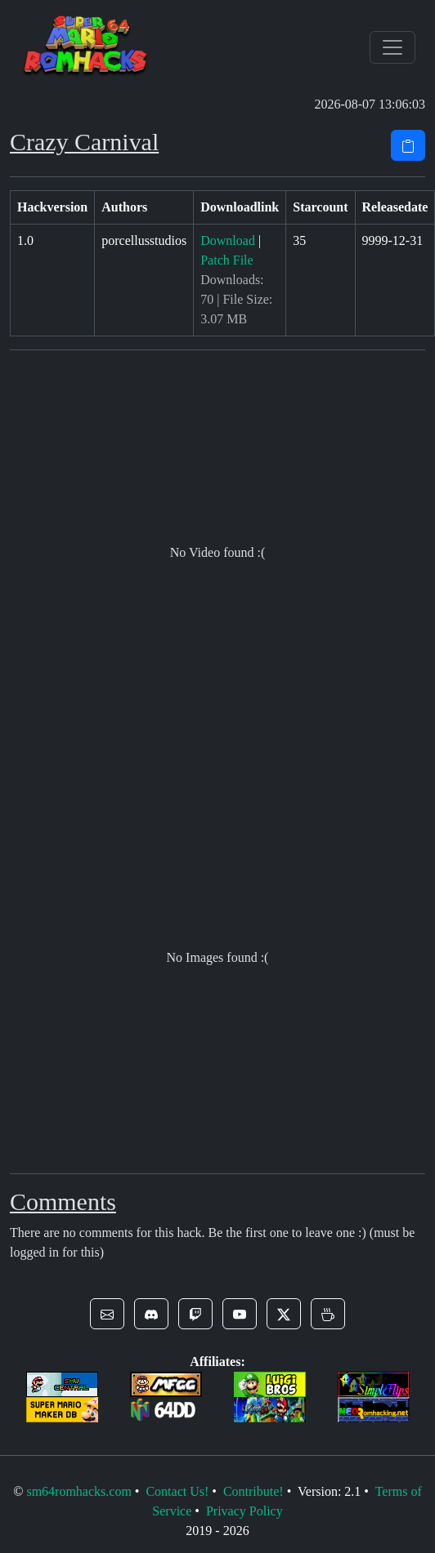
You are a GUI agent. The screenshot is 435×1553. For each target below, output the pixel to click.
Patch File (226, 260)
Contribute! (253, 1491)
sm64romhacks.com (78, 1491)
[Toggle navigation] (392, 47)
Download (227, 240)
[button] (107, 1313)
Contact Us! (177, 1491)
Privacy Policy (244, 1511)
